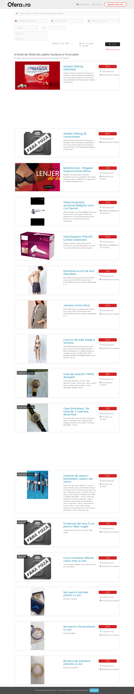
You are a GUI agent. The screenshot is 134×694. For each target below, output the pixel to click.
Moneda (55, 43)
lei (63, 43)
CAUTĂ (112, 44)
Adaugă (115, 4)
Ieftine (91, 43)
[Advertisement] (67, 110)
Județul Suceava (25, 13)
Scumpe (85, 46)
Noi (83, 43)
